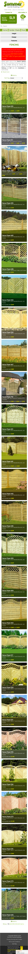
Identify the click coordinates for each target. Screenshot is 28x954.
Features (14, 41)
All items (21, 924)
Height (14, 33)
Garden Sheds (14, 30)
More (23, 30)
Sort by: (7, 78)
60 (11, 924)
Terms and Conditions (14, 941)
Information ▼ (22, 12)
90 (13, 924)
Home (5, 30)
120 (16, 924)
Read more (6, 72)
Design (14, 37)
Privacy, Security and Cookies (14, 939)
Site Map (14, 944)
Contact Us (8, 12)
